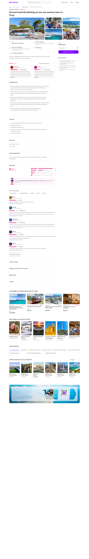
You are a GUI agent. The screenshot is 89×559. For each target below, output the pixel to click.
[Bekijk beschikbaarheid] (68, 52)
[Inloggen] (77, 2)
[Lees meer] (12, 77)
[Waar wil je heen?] (39, 2)
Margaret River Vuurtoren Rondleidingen (61, 337)
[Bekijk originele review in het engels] (16, 203)
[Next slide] (54, 63)
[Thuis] (10, 6)
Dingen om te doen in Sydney (60, 374)
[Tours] (18, 6)
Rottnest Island (13, 336)
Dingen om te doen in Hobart (48, 374)
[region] (44, 303)
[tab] (14, 350)
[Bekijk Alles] (72, 359)
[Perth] (14, 6)
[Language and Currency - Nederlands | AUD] (64, 2)
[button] (71, 2)
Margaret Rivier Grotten (25, 337)
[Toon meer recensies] (15, 254)
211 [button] (24, 9)
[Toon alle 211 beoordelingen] (44, 63)
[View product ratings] (23, 9)
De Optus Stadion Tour (38, 337)
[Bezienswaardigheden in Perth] (34, 353)
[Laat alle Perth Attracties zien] (50, 352)
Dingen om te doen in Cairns (72, 374)
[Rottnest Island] (25, 6)
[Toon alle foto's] (74, 20)
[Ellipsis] (20, 7)
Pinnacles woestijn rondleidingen (50, 337)
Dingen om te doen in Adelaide (13, 374)
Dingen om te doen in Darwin (24, 374)
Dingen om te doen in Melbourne (36, 375)
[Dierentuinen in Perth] (14, 353)
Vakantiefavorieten (74, 336)
